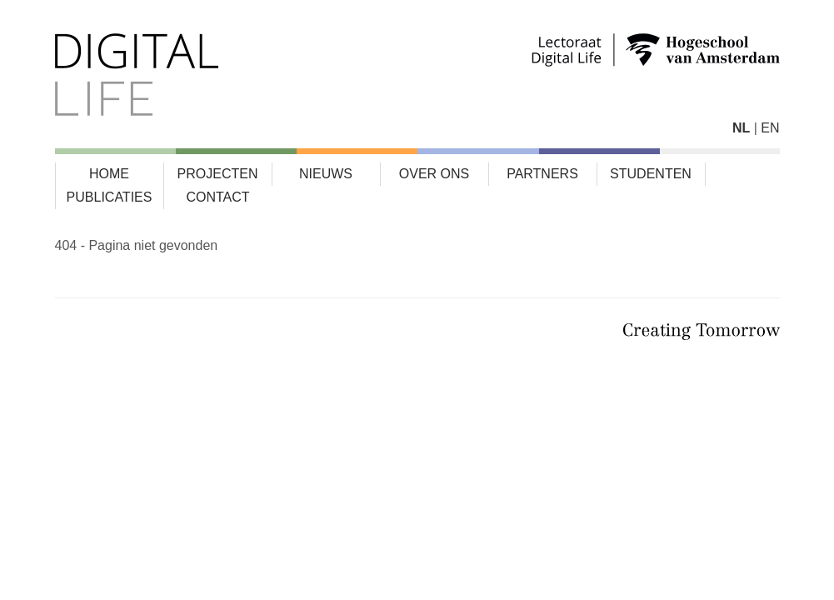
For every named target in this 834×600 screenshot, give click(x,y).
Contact (217, 197)
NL (741, 128)
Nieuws (325, 174)
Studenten (651, 174)
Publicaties (109, 197)
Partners (542, 174)
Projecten (217, 174)
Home (109, 174)
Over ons (434, 174)
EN (770, 128)
